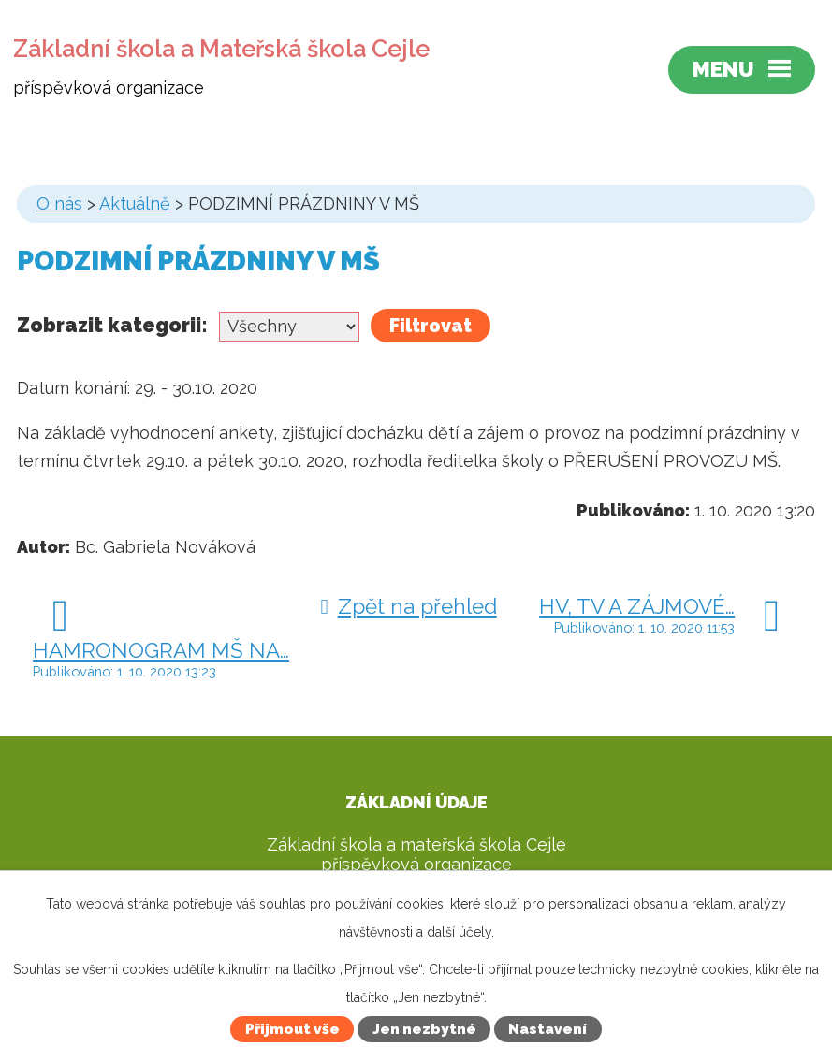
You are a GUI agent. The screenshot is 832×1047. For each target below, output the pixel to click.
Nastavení (547, 1029)
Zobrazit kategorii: (112, 325)
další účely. (460, 931)
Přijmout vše (292, 1029)
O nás (59, 203)
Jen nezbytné (424, 1029)
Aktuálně (134, 203)
